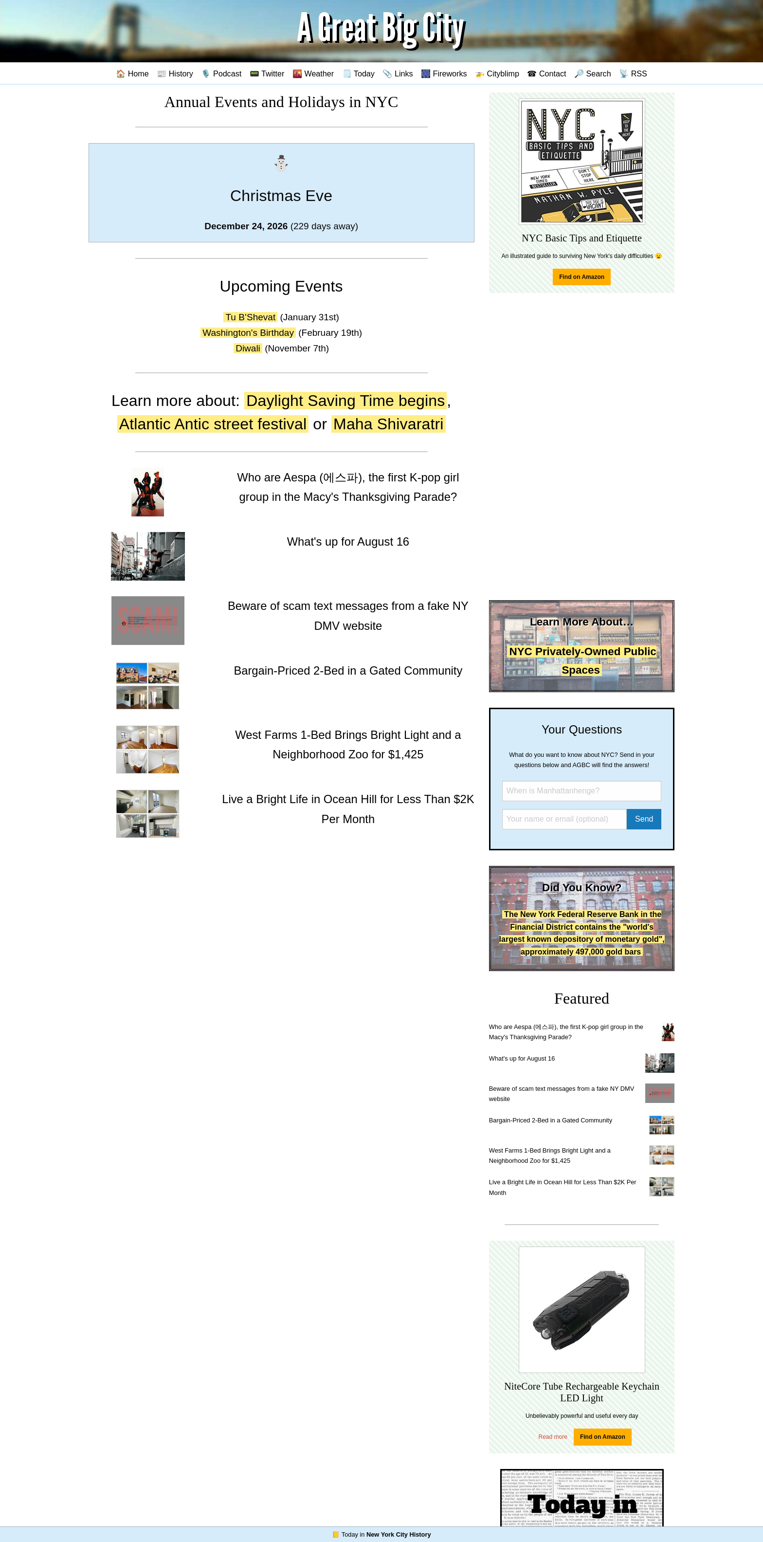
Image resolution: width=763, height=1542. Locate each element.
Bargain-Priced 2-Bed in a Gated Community (550, 1120)
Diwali (248, 348)
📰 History (175, 73)
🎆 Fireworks (444, 73)
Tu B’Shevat (250, 317)
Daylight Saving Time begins (345, 400)
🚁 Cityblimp (497, 73)
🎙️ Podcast (221, 73)
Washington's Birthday (248, 333)
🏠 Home (132, 73)
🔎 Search (592, 73)
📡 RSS (633, 73)
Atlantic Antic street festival (213, 424)
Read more (553, 1436)
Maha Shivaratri (388, 424)
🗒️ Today (358, 73)
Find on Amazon (581, 277)
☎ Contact (546, 73)
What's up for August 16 (522, 1058)
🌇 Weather (313, 73)
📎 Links (397, 73)
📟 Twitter (267, 73)
